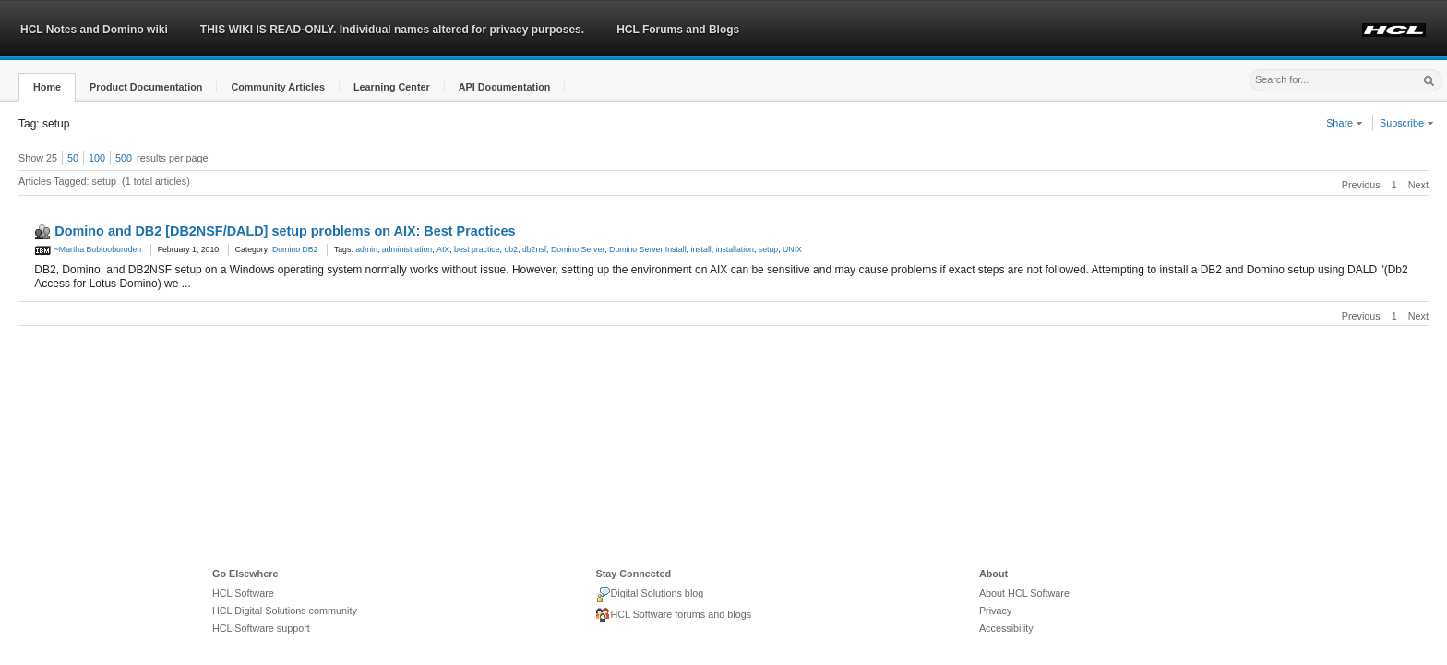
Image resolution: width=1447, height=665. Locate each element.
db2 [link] (511, 249)
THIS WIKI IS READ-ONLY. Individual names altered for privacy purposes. (392, 29)
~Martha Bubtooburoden (87, 249)
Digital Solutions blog (649, 594)
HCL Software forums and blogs (673, 615)
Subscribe (1407, 122)
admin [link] (366, 249)
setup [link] (768, 249)
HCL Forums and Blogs (677, 29)
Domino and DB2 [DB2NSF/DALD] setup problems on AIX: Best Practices (284, 231)
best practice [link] (477, 249)
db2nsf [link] (534, 249)
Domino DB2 (295, 249)
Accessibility (1006, 628)
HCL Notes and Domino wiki (94, 29)
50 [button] (72, 157)
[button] (47, 87)
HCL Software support (261, 628)
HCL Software (243, 592)
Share (1344, 122)
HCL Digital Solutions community (284, 610)
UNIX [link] (792, 249)
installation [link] (735, 249)
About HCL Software (1024, 592)
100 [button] (97, 157)
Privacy (995, 610)
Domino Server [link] (577, 249)
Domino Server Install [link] (648, 249)
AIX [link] (442, 249)
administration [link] (407, 249)
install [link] (700, 249)
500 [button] (123, 157)
